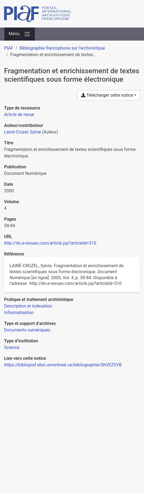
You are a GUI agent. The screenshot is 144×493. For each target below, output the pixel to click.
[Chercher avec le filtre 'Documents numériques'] (27, 330)
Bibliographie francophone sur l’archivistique (62, 48)
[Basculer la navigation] (19, 34)
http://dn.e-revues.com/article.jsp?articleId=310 (50, 243)
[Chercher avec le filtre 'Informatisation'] (19, 312)
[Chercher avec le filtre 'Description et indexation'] (28, 306)
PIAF (8, 48)
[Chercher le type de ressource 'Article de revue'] (19, 114)
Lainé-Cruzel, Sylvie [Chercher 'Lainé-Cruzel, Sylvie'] (22, 132)
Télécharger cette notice (107, 95)
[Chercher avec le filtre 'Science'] (11, 347)
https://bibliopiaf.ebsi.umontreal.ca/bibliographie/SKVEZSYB (63, 364)
